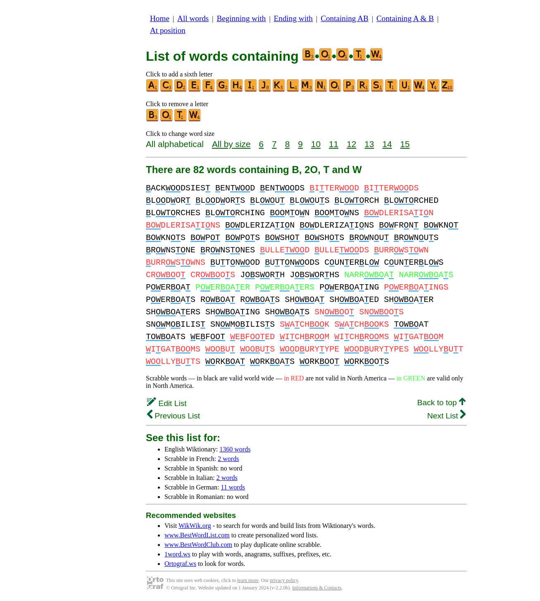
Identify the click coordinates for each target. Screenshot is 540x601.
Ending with (293, 18)
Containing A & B (405, 18)
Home (159, 18)
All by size (231, 144)
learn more (248, 580)
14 (387, 144)
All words (193, 18)
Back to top (441, 402)
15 (405, 144)
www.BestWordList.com (197, 535)
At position (168, 30)
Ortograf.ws (180, 563)
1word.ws (177, 554)
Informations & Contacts (316, 588)
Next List (446, 415)
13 (369, 144)
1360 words (234, 449)
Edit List (167, 403)
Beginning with (241, 18)
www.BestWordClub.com (198, 544)
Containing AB (345, 18)
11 (333, 144)
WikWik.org (194, 525)
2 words (228, 458)
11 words (233, 487)
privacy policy (284, 580)
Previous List (173, 415)
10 (316, 144)
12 (351, 144)
